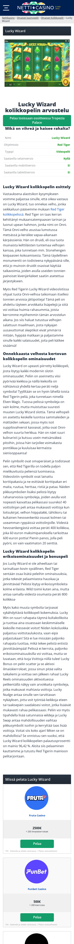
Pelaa (37, 843)
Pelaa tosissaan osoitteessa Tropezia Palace (37, 120)
